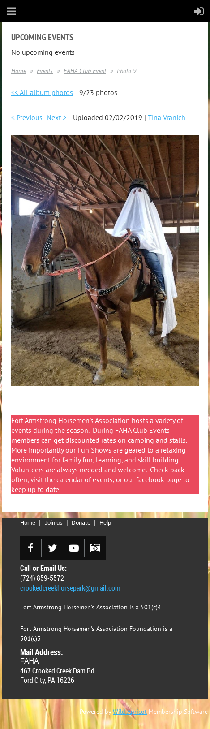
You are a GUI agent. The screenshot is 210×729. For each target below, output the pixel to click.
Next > (56, 117)
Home (18, 71)
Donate (81, 522)
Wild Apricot (130, 711)
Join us (53, 522)
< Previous (27, 117)
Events (45, 71)
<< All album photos (42, 92)
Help (105, 522)
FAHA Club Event (85, 71)
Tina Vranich (166, 117)
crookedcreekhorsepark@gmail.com (70, 588)
